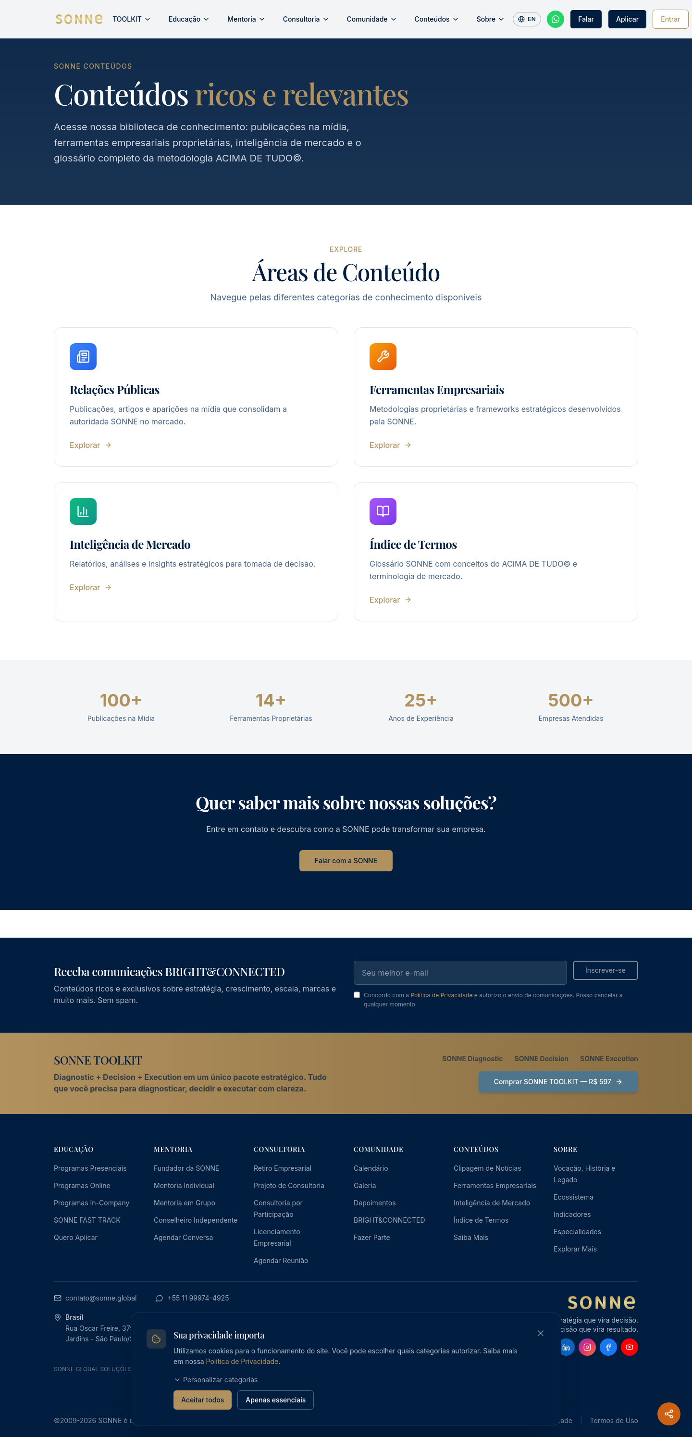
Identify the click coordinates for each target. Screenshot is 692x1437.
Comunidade (372, 19)
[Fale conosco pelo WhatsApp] (555, 19)
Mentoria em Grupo (184, 1203)
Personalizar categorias (215, 1379)
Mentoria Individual (184, 1185)
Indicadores (572, 1214)
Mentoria (246, 19)
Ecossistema (573, 1197)
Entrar (670, 19)
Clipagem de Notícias (487, 1168)
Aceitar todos (202, 1400)
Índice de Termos (481, 1220)
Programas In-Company (91, 1203)
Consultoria (306, 19)
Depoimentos (375, 1203)
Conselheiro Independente (195, 1220)
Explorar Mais (575, 1249)
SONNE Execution (609, 1058)
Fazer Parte (372, 1237)
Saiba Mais (471, 1237)
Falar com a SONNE (346, 860)
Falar (586, 19)
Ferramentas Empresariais (495, 1185)
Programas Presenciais (90, 1168)
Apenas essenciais (276, 1400)
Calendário (371, 1168)
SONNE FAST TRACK (87, 1220)
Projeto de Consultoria (289, 1185)
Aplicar (627, 19)
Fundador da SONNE (187, 1168)
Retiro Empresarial (282, 1168)
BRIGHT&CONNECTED (389, 1220)
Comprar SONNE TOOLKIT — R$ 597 (558, 1082)
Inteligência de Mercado (492, 1203)
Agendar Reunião (281, 1260)
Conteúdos (437, 19)
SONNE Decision (541, 1058)
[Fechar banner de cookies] (540, 1333)
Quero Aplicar (76, 1237)
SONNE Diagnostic (472, 1058)
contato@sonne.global (95, 1298)
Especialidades (577, 1231)
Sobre (491, 19)
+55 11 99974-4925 (192, 1298)
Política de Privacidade (441, 995)
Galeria (365, 1185)
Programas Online (82, 1185)
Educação (189, 19)
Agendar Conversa (183, 1237)
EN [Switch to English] (527, 19)
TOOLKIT (131, 19)
